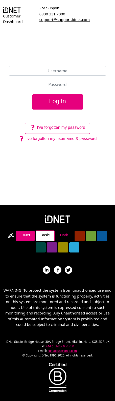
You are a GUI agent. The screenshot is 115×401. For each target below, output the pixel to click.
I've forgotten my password (57, 127)
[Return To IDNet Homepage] (57, 218)
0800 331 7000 (52, 13)
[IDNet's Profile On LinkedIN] (46, 269)
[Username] (57, 71)
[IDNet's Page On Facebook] (58, 269)
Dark (64, 235)
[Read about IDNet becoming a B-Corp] (57, 376)
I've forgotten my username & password (57, 139)
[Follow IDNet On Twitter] (68, 269)
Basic (45, 235)
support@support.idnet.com (64, 19)
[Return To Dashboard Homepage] (12, 9)
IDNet (25, 235)
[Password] (57, 84)
